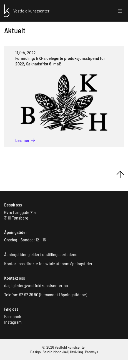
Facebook (12, 316)
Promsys (91, 351)
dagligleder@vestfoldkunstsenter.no (36, 285)
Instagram (13, 322)
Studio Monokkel (55, 351)
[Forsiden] (6, 10)
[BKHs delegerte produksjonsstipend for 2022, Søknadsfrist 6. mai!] (25, 140)
